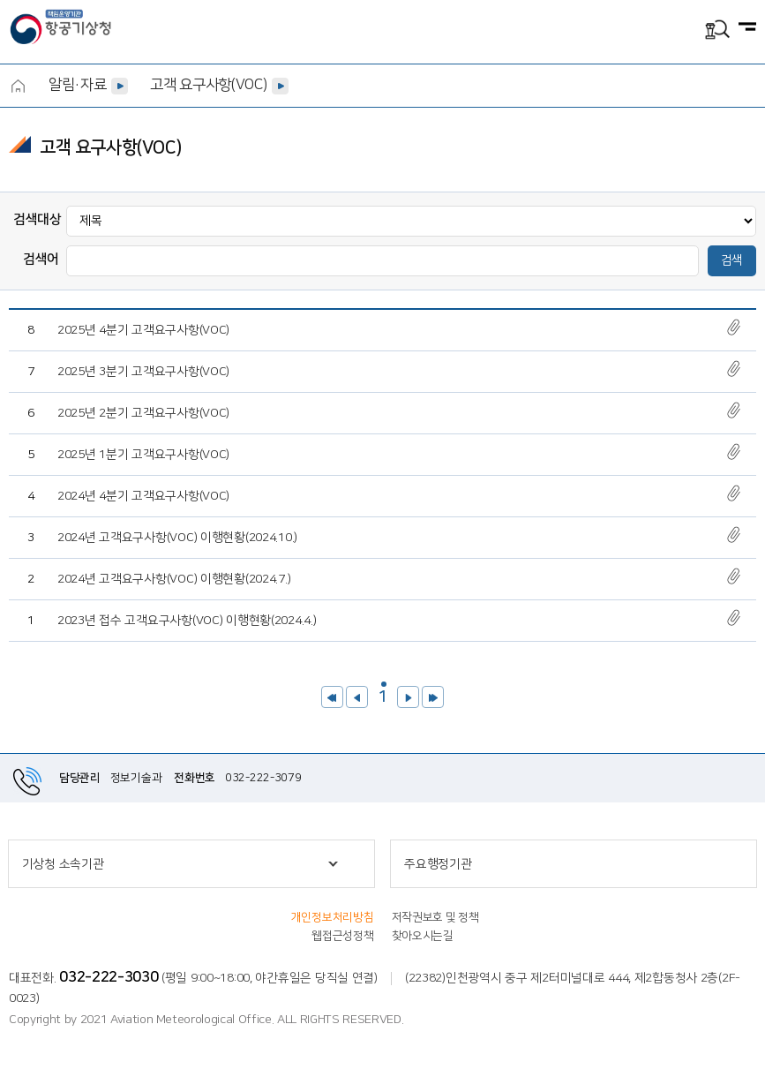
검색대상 (37, 219)
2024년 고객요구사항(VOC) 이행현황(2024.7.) (173, 579)
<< (332, 697)
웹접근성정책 (342, 936)
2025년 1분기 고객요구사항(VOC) (143, 455)
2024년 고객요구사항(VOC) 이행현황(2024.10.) (177, 538)
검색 (732, 260)
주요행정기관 (437, 864)
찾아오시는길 (423, 936)
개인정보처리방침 (332, 917)
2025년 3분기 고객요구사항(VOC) (143, 372)
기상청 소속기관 (63, 864)
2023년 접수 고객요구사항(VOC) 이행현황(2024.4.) (186, 621)
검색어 (41, 259)
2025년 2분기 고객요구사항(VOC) (143, 413)
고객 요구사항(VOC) (208, 85)
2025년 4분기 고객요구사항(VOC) (143, 330)
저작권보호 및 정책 (435, 917)
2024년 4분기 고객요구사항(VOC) (143, 496)
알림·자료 (77, 85)
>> (433, 697)
